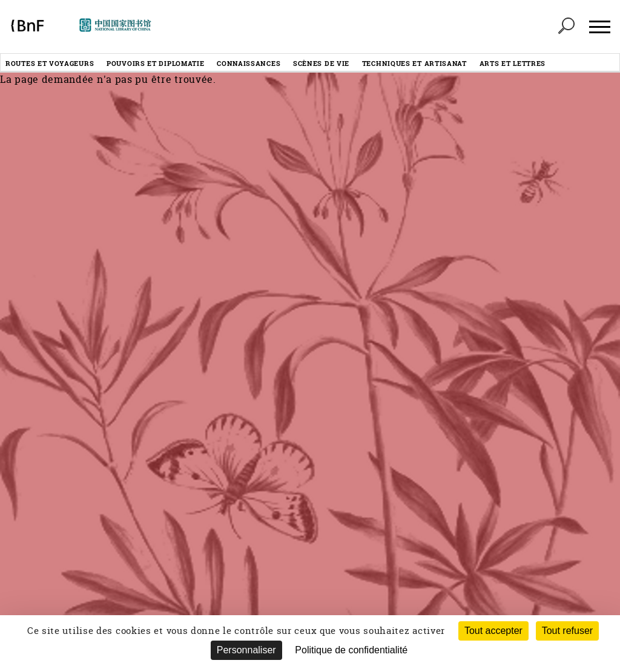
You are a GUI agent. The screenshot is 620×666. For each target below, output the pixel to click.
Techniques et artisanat (414, 63)
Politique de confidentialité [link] (351, 650)
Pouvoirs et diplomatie (155, 63)
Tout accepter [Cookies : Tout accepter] (493, 630)
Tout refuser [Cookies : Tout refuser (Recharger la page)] (567, 630)
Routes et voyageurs (49, 63)
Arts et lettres (513, 63)
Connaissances (248, 63)
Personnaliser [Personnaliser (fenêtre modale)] (246, 650)
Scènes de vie (321, 63)
